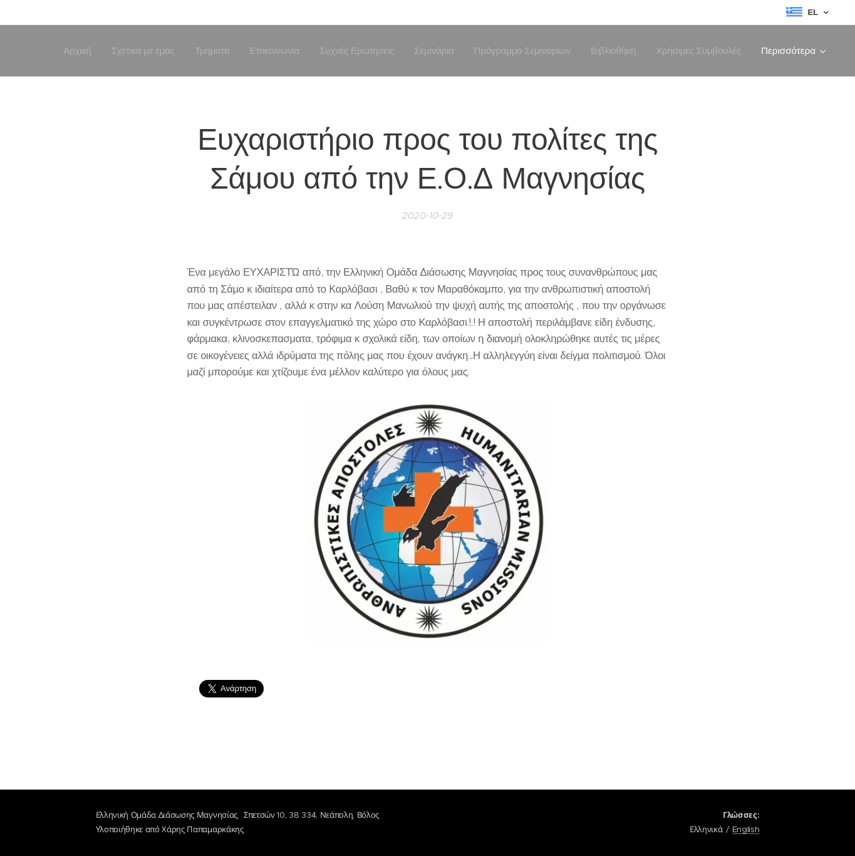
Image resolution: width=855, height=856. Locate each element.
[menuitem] (172, 50)
